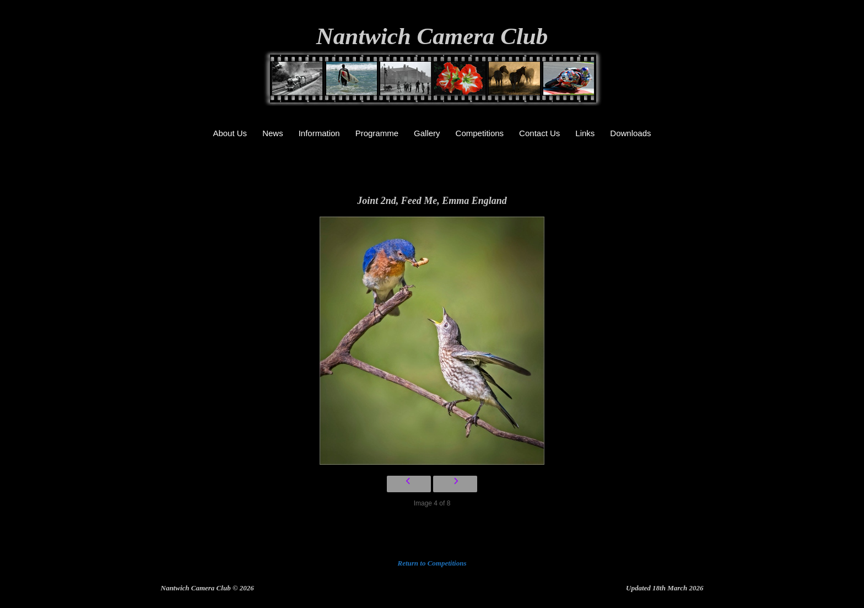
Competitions (480, 133)
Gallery (427, 133)
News (272, 133)
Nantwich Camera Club (432, 36)
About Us (230, 133)
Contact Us (539, 133)
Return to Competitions (432, 563)
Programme (376, 133)
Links (585, 133)
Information (319, 133)
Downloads (630, 133)
